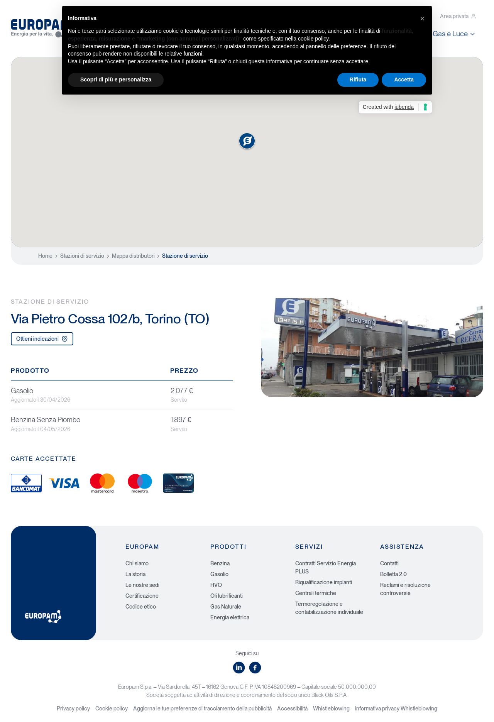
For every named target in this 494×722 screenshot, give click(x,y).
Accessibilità (292, 708)
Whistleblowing (331, 708)
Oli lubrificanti (226, 596)
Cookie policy (111, 708)
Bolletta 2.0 (393, 574)
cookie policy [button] (313, 39)
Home (45, 256)
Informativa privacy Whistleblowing (396, 708)
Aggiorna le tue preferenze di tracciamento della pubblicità (202, 708)
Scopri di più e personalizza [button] (115, 79)
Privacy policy (73, 708)
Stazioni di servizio (82, 256)
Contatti (389, 563)
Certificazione (142, 596)
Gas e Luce (454, 33)
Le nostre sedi (142, 585)
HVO (216, 585)
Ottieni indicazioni (42, 339)
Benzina (220, 563)
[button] (422, 18)
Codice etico (140, 607)
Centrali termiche (315, 593)
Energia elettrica (229, 617)
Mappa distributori (133, 256)
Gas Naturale (225, 607)
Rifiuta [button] (358, 79)
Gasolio (219, 574)
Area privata (458, 16)
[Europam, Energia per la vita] (45, 26)
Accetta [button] (404, 79)
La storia (135, 574)
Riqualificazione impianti (323, 582)
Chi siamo (137, 563)
